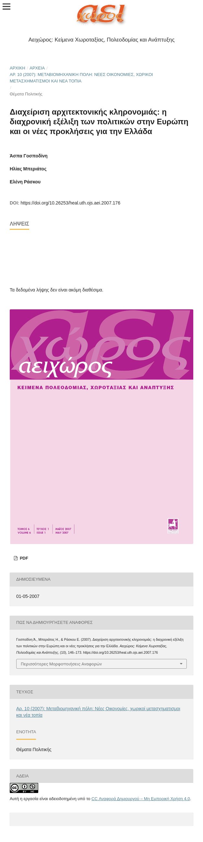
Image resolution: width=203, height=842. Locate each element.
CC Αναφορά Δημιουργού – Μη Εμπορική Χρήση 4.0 (140, 798)
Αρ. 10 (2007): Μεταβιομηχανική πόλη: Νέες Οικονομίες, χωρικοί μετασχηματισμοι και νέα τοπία (81, 77)
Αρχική (17, 68)
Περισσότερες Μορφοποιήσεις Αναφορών (61, 663)
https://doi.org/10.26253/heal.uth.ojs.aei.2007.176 (70, 202)
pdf (23, 558)
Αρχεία (37, 68)
